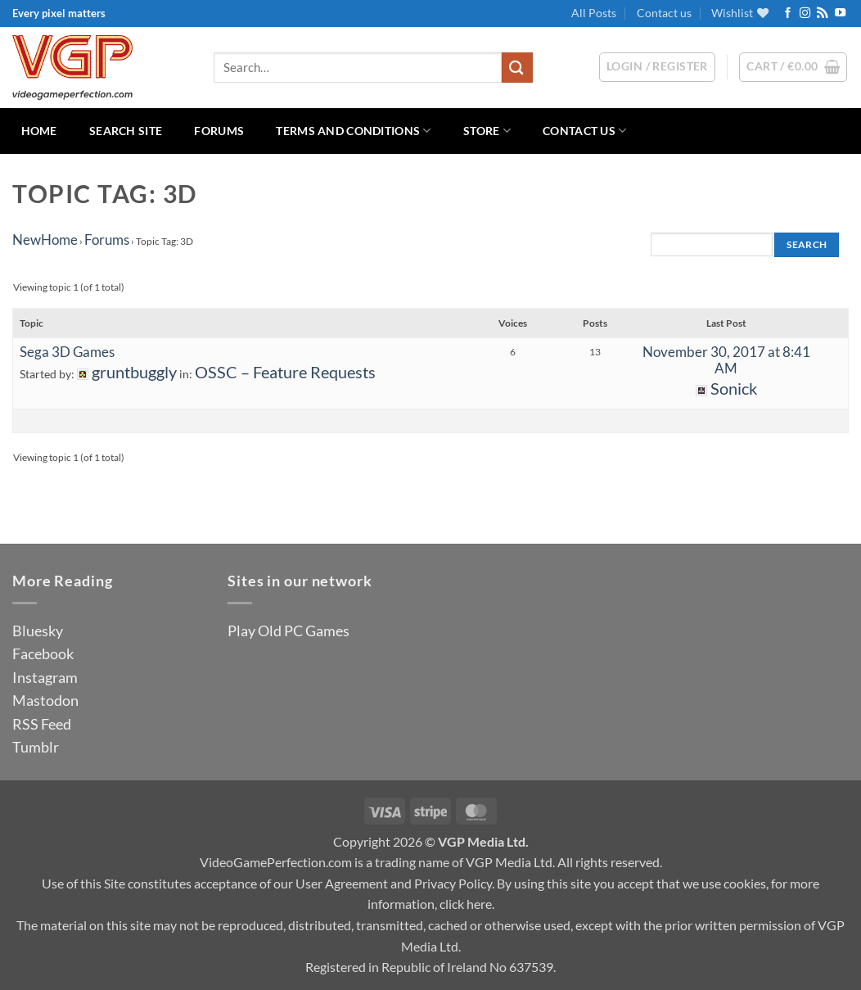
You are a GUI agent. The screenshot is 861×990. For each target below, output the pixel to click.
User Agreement (341, 883)
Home (39, 131)
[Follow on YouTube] (840, 13)
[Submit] (517, 67)
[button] (793, 67)
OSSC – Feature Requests (285, 372)
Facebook (43, 653)
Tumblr (35, 747)
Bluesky (37, 631)
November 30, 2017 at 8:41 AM (726, 360)
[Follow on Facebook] (787, 13)
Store (487, 130)
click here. (467, 903)
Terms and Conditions (353, 130)
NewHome (45, 239)
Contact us (664, 13)
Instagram (45, 677)
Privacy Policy (453, 883)
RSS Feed (41, 724)
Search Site (125, 131)
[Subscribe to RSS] (822, 13)
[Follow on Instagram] (805, 13)
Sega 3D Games (67, 351)
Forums (219, 131)
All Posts (593, 13)
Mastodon (45, 700)
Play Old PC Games (288, 631)
